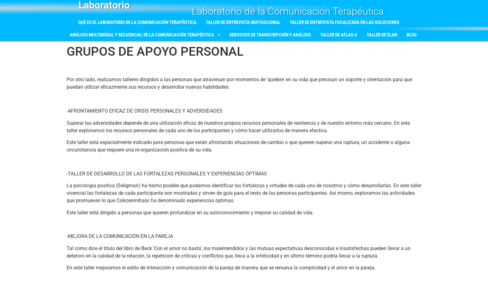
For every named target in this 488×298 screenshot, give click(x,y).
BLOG (411, 35)
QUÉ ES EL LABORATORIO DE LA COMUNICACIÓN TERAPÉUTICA (137, 22)
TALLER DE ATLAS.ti (338, 35)
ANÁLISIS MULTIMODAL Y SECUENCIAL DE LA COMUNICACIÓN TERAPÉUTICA (145, 35)
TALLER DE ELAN (382, 35)
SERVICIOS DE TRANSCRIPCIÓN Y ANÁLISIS (270, 35)
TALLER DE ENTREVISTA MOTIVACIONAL (243, 22)
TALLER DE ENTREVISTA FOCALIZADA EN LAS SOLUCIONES (344, 22)
